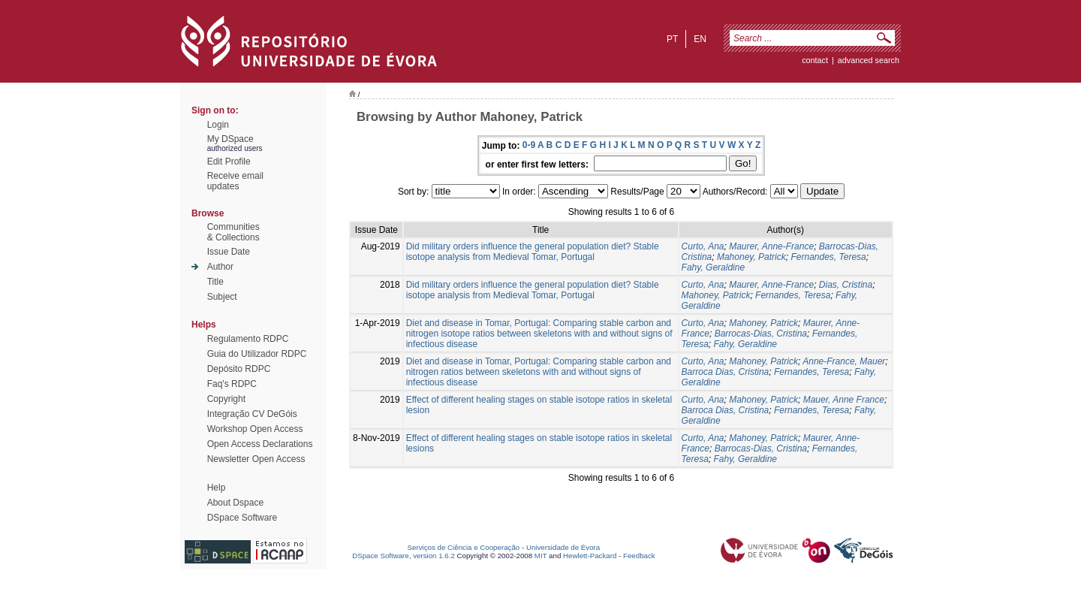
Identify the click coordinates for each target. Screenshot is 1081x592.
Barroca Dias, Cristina (725, 372)
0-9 (528, 145)
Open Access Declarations (260, 444)
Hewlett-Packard (589, 555)
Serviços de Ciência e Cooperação (464, 547)
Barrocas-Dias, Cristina (761, 333)
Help (216, 487)
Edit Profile (229, 161)
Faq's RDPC (232, 384)
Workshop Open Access (255, 429)
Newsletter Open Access (256, 459)
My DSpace (230, 139)
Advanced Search (868, 60)
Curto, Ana (703, 246)
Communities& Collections (233, 232)
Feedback (639, 555)
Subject (222, 296)
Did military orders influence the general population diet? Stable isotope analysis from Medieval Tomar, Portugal (532, 251)
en (700, 39)
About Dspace (235, 502)
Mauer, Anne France (843, 399)
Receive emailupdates (235, 181)
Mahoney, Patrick (751, 257)
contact (815, 60)
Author (220, 266)
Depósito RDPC (239, 369)
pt (672, 39)
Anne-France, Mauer (843, 361)
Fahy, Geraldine (713, 267)
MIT (540, 555)
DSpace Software (242, 517)
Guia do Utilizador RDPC (257, 354)
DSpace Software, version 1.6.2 (403, 555)
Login (218, 124)
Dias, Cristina (845, 284)
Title (215, 281)
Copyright (226, 399)
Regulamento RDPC (248, 339)
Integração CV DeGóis (252, 414)
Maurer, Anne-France (771, 246)
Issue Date (228, 251)
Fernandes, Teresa (828, 257)
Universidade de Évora (563, 547)
